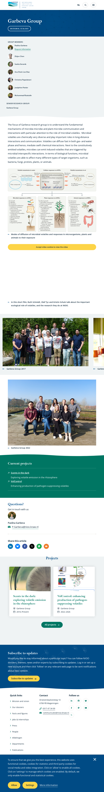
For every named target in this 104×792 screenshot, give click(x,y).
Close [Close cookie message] (95, 759)
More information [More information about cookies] (49, 785)
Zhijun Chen (19, 56)
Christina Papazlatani (23, 80)
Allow (14, 785)
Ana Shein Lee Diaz (22, 72)
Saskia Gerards (20, 64)
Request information (23, 49)
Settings (30, 785)
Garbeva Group (23, 609)
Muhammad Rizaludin (23, 95)
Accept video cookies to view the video (52, 247)
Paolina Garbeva (21, 45)
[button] (52, 200)
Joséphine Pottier (21, 87)
